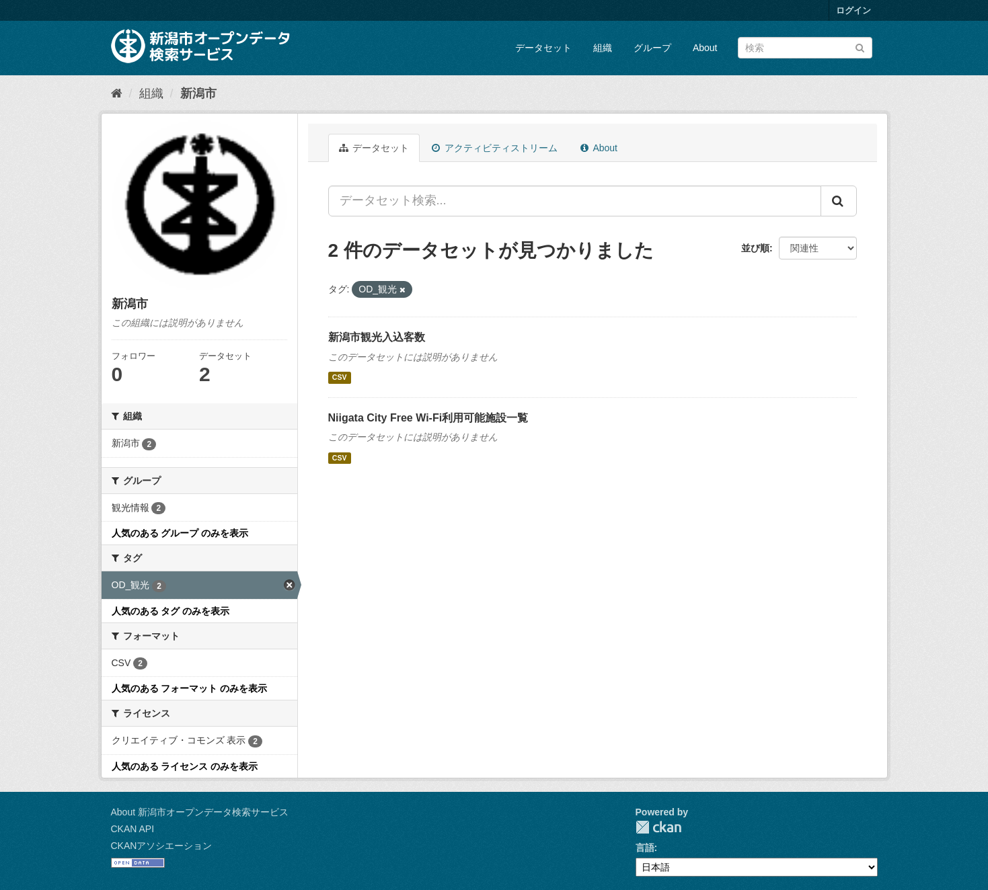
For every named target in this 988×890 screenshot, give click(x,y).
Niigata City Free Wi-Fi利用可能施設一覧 (428, 417)
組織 (602, 47)
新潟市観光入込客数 (376, 337)
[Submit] (860, 46)
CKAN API (133, 828)
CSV (339, 378)
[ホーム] (116, 93)
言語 (645, 847)
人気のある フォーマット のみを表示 (190, 688)
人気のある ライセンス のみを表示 (185, 766)
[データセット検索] (805, 47)
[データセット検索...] (574, 201)
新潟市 (198, 93)
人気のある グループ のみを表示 (180, 533)
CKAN (658, 827)
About (705, 47)
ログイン (853, 10)
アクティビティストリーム (495, 148)
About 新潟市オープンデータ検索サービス (200, 812)
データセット (543, 47)
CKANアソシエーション (162, 845)
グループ (652, 47)
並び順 (755, 248)
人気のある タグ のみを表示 (171, 611)
